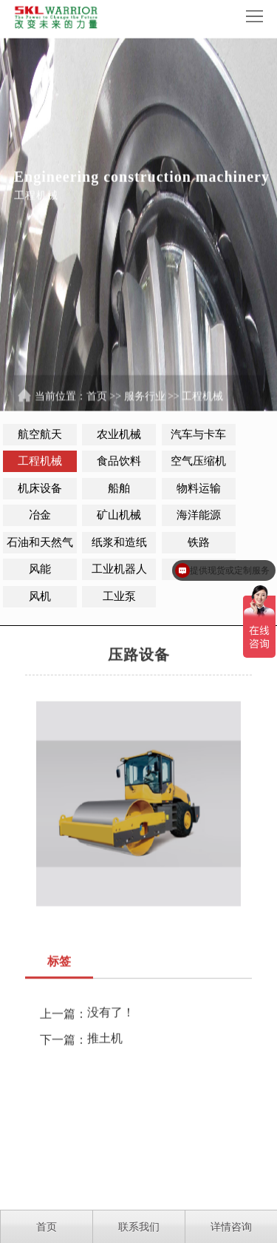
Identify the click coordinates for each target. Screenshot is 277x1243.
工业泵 (119, 596)
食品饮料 (119, 461)
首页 (96, 402)
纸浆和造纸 (119, 542)
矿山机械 (119, 515)
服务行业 (144, 402)
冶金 (40, 515)
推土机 (105, 1044)
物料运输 (199, 488)
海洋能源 (199, 515)
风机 (40, 596)
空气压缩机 (198, 461)
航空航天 (40, 434)
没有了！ (110, 1018)
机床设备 (40, 488)
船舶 (119, 488)
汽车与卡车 (198, 434)
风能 (40, 569)
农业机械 (119, 434)
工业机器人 (119, 569)
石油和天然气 (40, 542)
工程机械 (202, 402)
